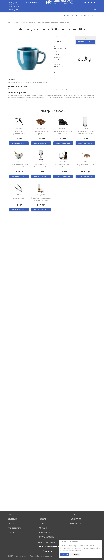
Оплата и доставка (46, 537)
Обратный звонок (31, 3)
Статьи (41, 523)
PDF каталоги (44, 532)
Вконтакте (75, 519)
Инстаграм (75, 523)
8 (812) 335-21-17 (15, 5)
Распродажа (13, 10)
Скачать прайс (71, 15)
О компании (43, 10)
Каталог (24, 10)
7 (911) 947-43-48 (15, 7)
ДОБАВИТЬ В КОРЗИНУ (85, 42)
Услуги (67, 10)
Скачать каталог (88, 15)
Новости (76, 10)
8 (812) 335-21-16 (15, 3)
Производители (56, 10)
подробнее (75, 554)
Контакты (43, 528)
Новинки (33, 10)
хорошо (65, 554)
